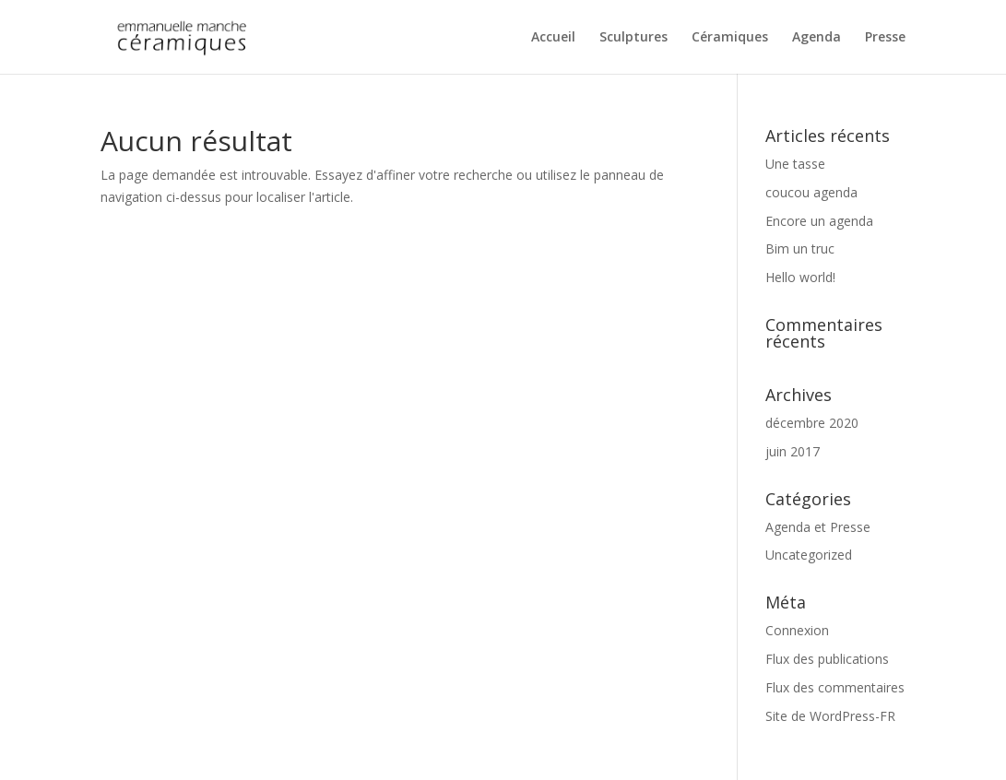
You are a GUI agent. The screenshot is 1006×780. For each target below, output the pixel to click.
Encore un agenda (819, 221)
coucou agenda (811, 192)
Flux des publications (827, 659)
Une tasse (795, 163)
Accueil (553, 37)
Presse (885, 37)
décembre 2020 (811, 422)
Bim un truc (799, 248)
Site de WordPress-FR (830, 716)
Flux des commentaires (835, 687)
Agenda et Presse (817, 527)
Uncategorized (808, 554)
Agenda (816, 37)
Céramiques (730, 37)
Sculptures (633, 37)
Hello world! (800, 277)
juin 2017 (792, 451)
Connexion (797, 630)
